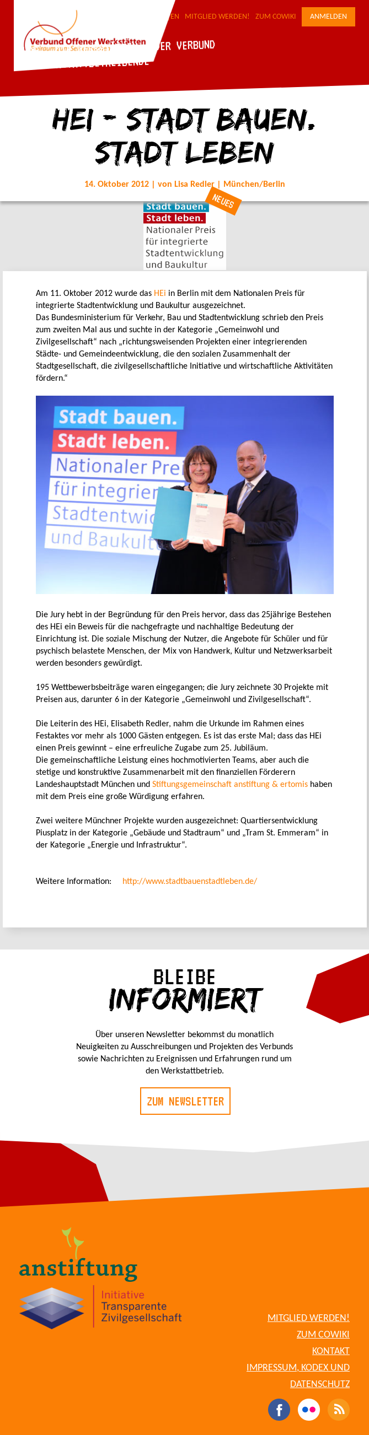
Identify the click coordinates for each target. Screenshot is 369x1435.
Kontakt (331, 1351)
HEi (160, 293)
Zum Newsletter (185, 1101)
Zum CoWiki (275, 17)
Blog (27, 50)
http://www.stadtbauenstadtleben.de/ (189, 881)
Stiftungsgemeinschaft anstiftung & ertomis (230, 784)
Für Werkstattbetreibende (83, 62)
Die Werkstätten (96, 48)
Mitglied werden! (217, 17)
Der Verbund (184, 45)
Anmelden (328, 17)
